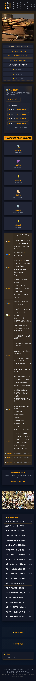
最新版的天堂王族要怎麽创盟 (22, 429)
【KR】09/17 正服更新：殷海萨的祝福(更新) (15, 602)
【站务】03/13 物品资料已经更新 (14, 521)
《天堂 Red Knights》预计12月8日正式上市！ (15, 526)
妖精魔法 (24, 279)
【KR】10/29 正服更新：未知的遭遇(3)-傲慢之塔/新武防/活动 (15, 583)
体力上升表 (17, 309)
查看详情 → (24, 109)
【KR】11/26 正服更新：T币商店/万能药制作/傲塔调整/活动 (15, 564)
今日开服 (13, 5)
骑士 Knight (26, 260)
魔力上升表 (26, 309)
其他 (15, 445)
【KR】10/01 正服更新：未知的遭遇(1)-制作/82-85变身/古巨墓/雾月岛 (15, 588)
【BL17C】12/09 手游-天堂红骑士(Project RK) (15, 545)
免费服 (9, 657)
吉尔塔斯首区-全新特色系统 (18, 51)
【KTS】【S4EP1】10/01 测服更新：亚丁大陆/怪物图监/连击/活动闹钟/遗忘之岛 (15, 554)
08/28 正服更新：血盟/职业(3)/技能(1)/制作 (22, 352)
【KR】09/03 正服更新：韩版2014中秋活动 (15, 607)
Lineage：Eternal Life (22, 243)
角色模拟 (20, 5)
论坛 (31, 5)
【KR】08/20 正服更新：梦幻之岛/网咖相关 (15, 612)
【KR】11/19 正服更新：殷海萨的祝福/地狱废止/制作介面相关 (15, 569)
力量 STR (18, 312)
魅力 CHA (25, 315)
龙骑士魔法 (19, 291)
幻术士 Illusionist (18, 272)
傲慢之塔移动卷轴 (19, 420)
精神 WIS (24, 318)
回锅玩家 (16, 417)
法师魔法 (16, 282)
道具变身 (16, 443)
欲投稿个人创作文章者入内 (21, 390)
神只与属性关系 (18, 253)
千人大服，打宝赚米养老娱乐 (18, 60)
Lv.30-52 (24, 434)
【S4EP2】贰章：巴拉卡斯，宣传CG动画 (15, 535)
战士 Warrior (17, 275)
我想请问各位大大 (19, 414)
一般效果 (16, 279)
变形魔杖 (26, 440)
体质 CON (26, 312)
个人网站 (27, 5)
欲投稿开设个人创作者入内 (21, 393)
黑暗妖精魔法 (18, 288)
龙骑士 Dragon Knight (20, 269)
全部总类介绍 (26, 301)
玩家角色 (18, 440)
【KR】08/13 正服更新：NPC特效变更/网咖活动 (15, 616)
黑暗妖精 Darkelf (20, 266)
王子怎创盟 (17, 426)
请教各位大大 (19, 411)
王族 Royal (17, 260)
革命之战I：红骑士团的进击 (22, 385)
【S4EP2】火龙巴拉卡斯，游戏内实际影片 (15, 531)
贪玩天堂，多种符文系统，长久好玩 (18, 56)
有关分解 (16, 396)
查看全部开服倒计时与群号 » (22, 127)
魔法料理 (27, 288)
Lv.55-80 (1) (17, 437)
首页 (10, 5)
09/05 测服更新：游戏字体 (23, 363)
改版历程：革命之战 (21, 382)
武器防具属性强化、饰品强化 (22, 321)
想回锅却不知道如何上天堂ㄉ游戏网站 (22, 407)
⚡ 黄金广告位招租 (18, 69)
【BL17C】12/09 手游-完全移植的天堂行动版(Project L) (15, 550)
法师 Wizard (26, 263)
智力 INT (16, 318)
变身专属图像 (18, 256)
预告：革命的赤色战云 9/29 (22, 376)
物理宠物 (22, 445)
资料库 (17, 5)
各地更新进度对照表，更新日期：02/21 (22, 247)
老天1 (5, 657)
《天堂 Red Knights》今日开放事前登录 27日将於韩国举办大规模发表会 (15, 540)
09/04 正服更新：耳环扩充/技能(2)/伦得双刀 (22, 359)
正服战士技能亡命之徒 (20, 423)
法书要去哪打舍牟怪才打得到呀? (22, 400)
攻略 (24, 5)
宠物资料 (16, 301)
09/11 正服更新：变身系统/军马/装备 (22, 370)
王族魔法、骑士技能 (20, 285)
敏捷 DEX (16, 315)
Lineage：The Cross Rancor (22, 240)
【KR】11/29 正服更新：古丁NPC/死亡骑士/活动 (15, 574)
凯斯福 (14, 657)
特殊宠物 (24, 448)
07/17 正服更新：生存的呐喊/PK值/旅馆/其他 (21, 329)
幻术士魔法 (17, 294)
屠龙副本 (26, 294)
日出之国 (24, 443)
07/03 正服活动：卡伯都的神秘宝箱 (22, 337)
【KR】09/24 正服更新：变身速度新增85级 (15, 597)
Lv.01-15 (16, 434)
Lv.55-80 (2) (27, 437)
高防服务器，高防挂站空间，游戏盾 (18, 46)
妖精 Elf (18, 263)
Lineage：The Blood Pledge (22, 235)
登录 (34, 5)
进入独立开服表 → (13, 99)
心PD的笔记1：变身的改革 (23, 380)
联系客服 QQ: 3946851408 (18, 481)
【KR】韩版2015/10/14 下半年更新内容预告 (15, 559)
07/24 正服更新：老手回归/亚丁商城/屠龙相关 (22, 344)
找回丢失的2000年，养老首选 (18, 65)
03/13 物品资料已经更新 (21, 325)
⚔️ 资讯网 (5, 5)
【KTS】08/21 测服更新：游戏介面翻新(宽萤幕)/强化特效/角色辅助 (15, 593)
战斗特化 (16, 297)
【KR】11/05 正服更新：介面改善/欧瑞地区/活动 (15, 578)
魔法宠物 (16, 448)
